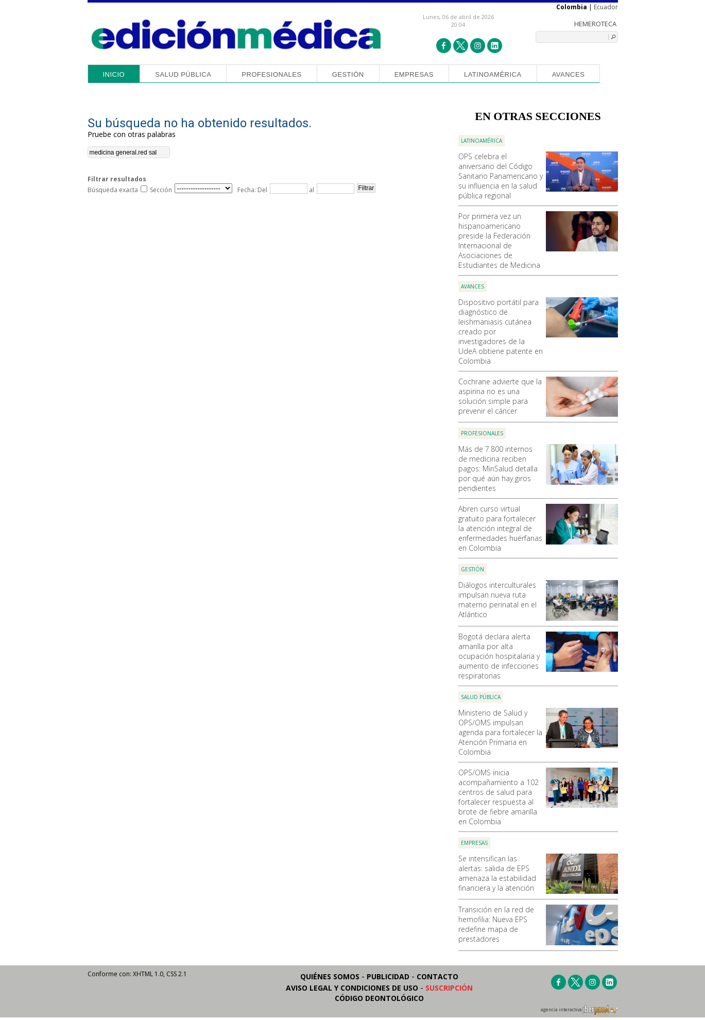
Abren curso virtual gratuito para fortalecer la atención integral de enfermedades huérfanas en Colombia (500, 528)
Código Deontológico (379, 998)
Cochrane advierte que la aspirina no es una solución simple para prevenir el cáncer (500, 396)
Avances (568, 74)
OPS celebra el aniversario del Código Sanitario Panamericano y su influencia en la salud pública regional (500, 175)
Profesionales (271, 74)
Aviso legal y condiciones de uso (352, 988)
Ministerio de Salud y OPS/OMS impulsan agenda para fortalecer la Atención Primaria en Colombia (500, 732)
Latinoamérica (493, 74)
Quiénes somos (329, 976)
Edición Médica (236, 34)
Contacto (437, 976)
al (310, 189)
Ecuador (606, 7)
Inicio (114, 74)
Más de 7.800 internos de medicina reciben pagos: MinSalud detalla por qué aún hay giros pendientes (498, 468)
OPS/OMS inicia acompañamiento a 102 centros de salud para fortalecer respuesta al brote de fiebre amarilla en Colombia (498, 797)
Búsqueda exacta (113, 189)
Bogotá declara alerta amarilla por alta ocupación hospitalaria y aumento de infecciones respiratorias (499, 656)
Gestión (348, 74)
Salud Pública (183, 74)
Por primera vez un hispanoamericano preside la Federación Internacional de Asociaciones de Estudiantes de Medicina (499, 240)
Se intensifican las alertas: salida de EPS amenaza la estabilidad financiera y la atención (497, 873)
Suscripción (449, 988)
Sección (161, 189)
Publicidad (388, 976)
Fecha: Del (252, 189)
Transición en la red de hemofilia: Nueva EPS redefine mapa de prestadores (496, 924)
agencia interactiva (579, 1011)
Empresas (414, 74)
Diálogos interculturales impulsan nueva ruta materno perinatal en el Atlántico (497, 599)
